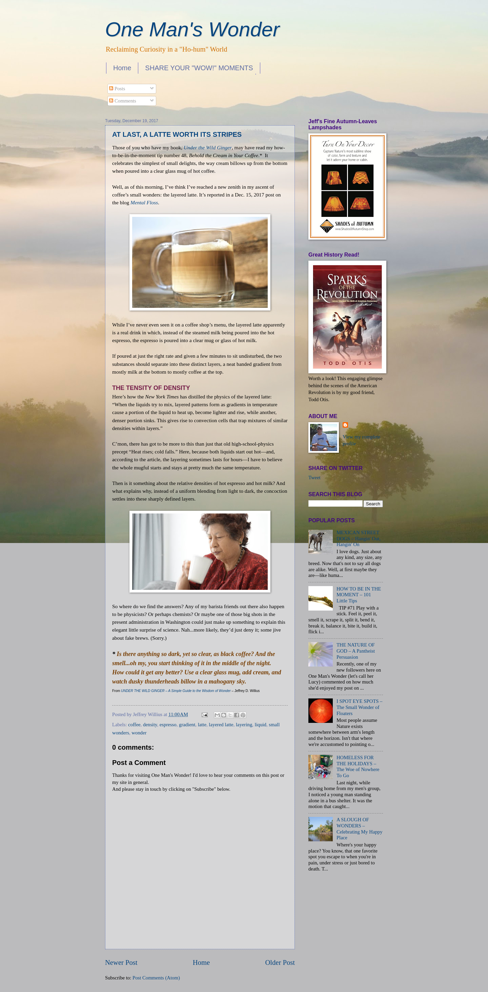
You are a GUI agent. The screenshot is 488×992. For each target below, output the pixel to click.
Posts (117, 88)
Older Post (280, 962)
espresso (168, 724)
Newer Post (121, 962)
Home (122, 68)
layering (244, 724)
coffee (134, 724)
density (150, 724)
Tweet (314, 477)
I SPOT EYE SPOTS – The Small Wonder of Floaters (360, 707)
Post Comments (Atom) (156, 977)
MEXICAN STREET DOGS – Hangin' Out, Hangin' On (359, 538)
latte (202, 724)
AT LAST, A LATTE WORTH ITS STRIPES (177, 134)
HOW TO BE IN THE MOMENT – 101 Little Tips (359, 594)
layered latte (221, 724)
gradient (187, 724)
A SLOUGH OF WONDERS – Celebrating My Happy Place (360, 828)
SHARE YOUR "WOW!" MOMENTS (199, 68)
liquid (260, 724)
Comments (122, 101)
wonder (138, 732)
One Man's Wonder (192, 29)
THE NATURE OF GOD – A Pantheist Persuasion (356, 650)
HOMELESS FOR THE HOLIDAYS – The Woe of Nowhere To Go (358, 766)
